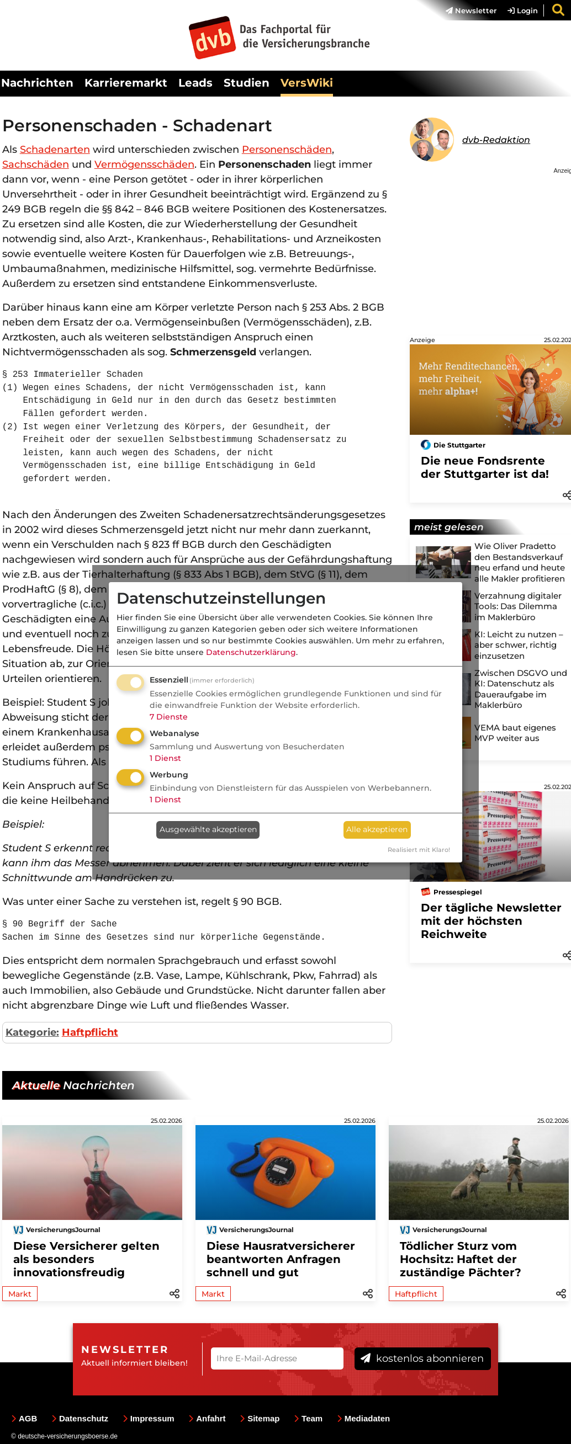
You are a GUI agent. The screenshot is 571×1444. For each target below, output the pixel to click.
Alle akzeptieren (377, 829)
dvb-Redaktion (496, 140)
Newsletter (471, 10)
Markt (19, 1294)
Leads (195, 82)
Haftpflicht (90, 1032)
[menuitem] (465, 10)
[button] (174, 1293)
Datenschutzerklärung (251, 652)
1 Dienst (165, 758)
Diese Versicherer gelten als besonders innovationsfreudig (86, 1259)
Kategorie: (32, 1032)
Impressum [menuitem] (149, 1418)
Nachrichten (37, 82)
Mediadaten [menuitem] (363, 1418)
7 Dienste (169, 717)
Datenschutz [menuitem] (79, 1418)
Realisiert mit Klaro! (419, 850)
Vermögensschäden (144, 164)
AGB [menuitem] (24, 1418)
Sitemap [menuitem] (259, 1418)
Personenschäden (287, 149)
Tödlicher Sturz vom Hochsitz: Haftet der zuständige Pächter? (460, 1259)
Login (522, 10)
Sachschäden (35, 164)
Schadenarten (55, 149)
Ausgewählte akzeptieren (208, 829)
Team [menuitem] (308, 1418)
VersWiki (307, 82)
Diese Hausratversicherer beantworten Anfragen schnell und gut (281, 1259)
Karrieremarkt (125, 82)
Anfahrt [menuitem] (206, 1418)
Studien (246, 82)
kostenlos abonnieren (422, 1358)
